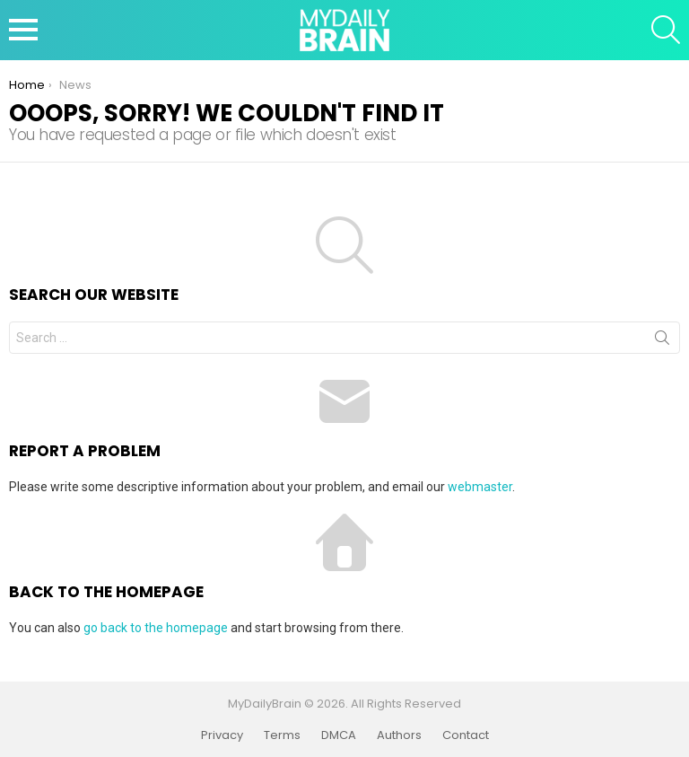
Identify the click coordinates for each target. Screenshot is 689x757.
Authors (399, 735)
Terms (282, 735)
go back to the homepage (155, 628)
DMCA (338, 735)
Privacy (222, 735)
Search (662, 341)
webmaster (480, 487)
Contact (465, 735)
